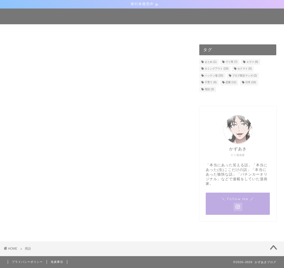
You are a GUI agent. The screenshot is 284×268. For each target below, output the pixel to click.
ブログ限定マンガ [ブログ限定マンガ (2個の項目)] (244, 75)
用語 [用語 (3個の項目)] (209, 89)
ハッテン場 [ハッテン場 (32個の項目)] (214, 75)
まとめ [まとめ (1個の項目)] (211, 61)
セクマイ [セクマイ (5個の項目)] (244, 68)
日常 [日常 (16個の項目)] (250, 82)
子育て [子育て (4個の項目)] (211, 82)
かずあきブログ (142, 16)
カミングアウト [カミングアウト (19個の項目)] (216, 68)
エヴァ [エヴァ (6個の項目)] (252, 61)
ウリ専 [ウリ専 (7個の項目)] (231, 61)
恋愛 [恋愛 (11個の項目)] (231, 82)
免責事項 (57, 261)
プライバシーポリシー (27, 261)
